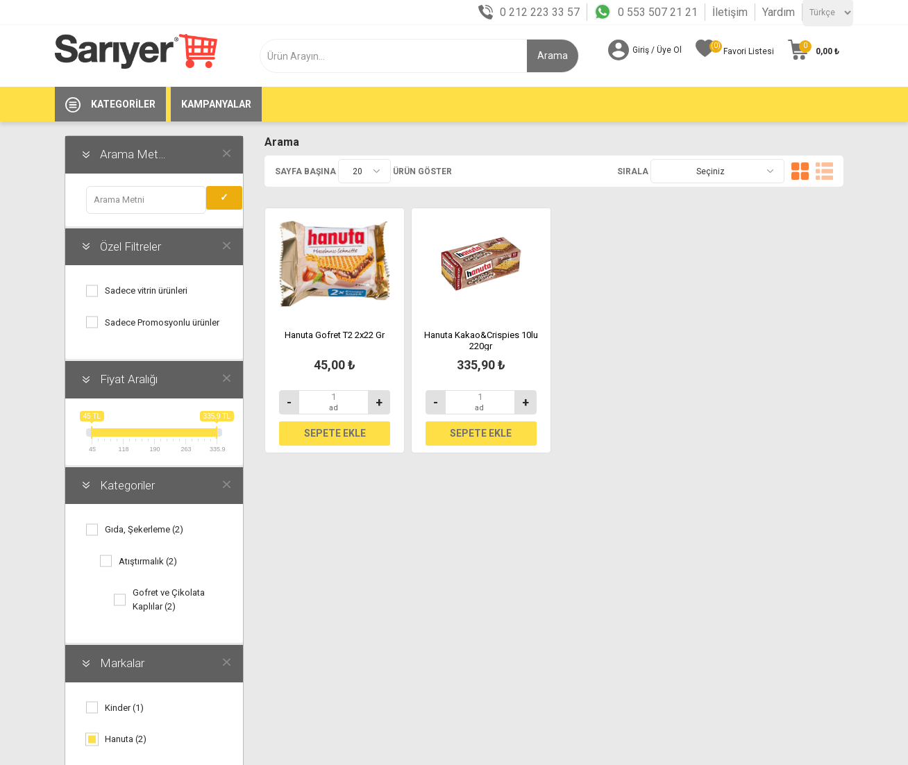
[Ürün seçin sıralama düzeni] (717, 171)
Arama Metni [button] (133, 154)
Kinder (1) (124, 708)
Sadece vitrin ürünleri (146, 290)
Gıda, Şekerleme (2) (144, 529)
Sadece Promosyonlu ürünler (162, 322)
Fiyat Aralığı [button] (129, 379)
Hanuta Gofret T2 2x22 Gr (335, 335)
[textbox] (403, 56)
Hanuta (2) (125, 739)
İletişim (730, 12)
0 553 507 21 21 (658, 12)
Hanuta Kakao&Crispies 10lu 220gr (481, 340)
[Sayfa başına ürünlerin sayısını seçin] (364, 171)
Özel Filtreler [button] (130, 246)
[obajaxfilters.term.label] (146, 200)
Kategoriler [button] (127, 485)
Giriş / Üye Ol (657, 50)
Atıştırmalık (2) (148, 561)
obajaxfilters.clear (226, 152)
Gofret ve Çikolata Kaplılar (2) (169, 599)
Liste (824, 171)
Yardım (778, 12)
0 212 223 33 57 (540, 12)
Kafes (800, 171)
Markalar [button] (122, 663)
